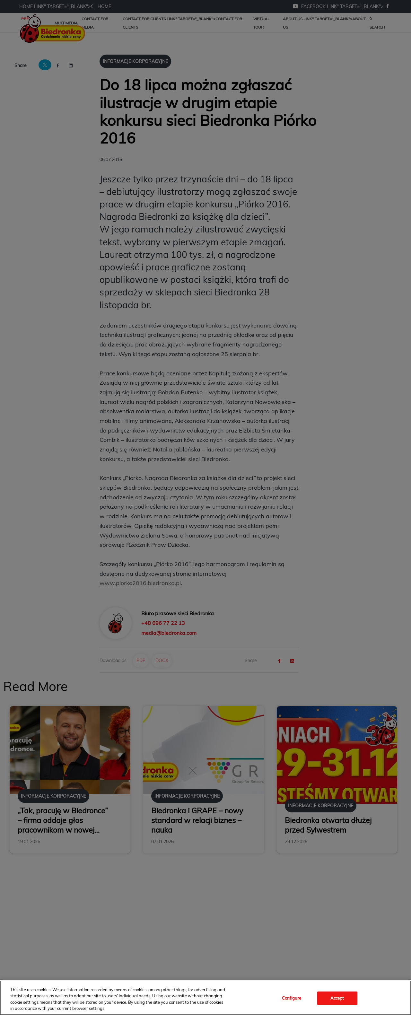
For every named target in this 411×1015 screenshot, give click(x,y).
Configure (291, 998)
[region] (205, 997)
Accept (337, 998)
